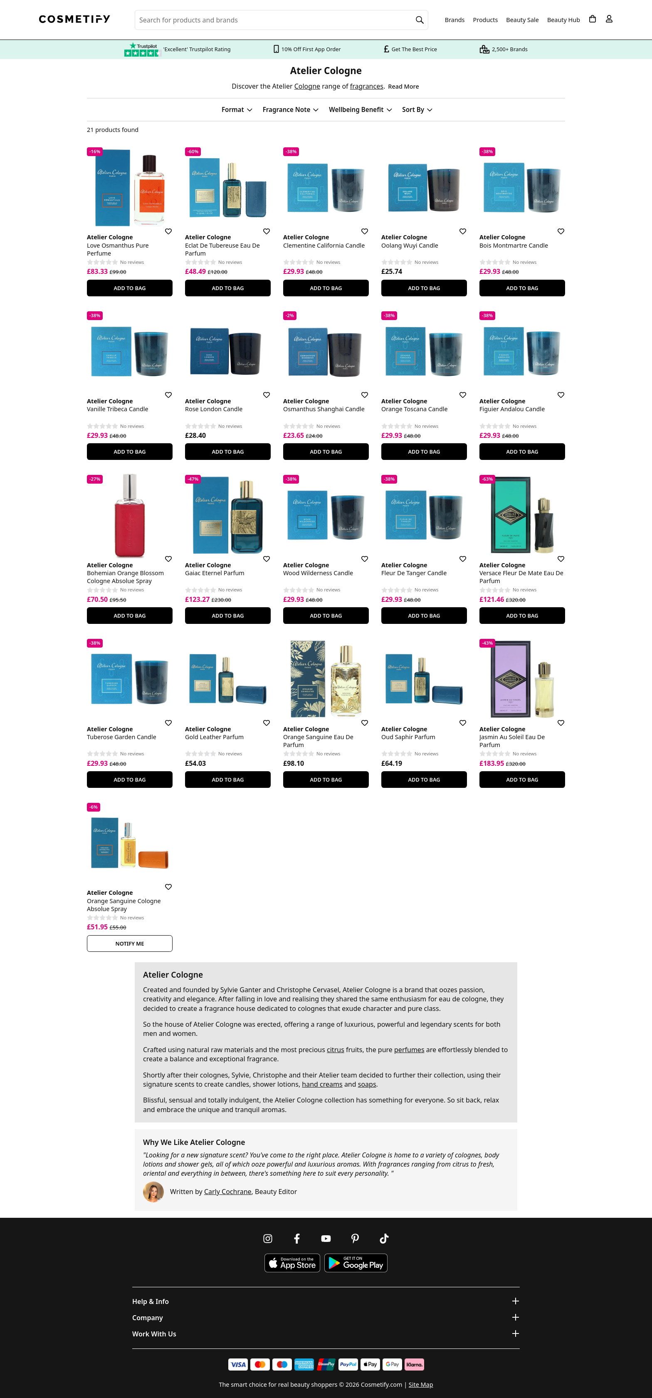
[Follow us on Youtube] (326, 1238)
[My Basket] (592, 18)
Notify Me (130, 943)
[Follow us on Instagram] (267, 1238)
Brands (455, 20)
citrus (335, 1049)
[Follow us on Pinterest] (355, 1238)
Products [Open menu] (485, 20)
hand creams (322, 1084)
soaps (367, 1084)
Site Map (421, 1384)
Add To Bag (130, 288)
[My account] (609, 18)
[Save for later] (163, 226)
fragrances (366, 86)
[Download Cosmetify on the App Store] (292, 1263)
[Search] (420, 20)
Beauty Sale (522, 20)
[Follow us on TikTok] (384, 1238)
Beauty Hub (563, 20)
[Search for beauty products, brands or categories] (281, 20)
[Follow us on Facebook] (297, 1238)
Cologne (307, 86)
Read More (403, 86)
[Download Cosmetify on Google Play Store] (356, 1263)
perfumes (409, 1049)
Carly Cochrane (228, 1191)
